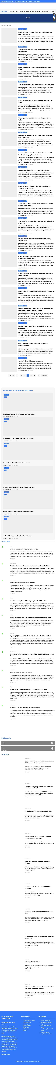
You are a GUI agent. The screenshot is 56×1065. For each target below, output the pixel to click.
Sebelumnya (12, 374)
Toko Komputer (13, 704)
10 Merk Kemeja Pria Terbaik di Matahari (21, 672)
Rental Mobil (27, 883)
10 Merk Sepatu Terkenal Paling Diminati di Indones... (18, 437)
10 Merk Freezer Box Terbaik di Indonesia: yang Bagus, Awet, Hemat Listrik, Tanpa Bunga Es (20, 1)
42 (39, 374)
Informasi (21, 29)
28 (21, 374)
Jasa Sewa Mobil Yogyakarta (32, 961)
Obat (6, 469)
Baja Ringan (52, 11)
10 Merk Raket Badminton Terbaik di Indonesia (16, 462)
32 (34, 374)
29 (24, 374)
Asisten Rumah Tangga (25, 11)
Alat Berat (12, 11)
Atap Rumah (45, 11)
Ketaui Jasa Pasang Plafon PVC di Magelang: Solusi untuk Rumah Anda (29, 600)
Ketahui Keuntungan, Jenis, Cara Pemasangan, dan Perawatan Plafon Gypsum (30, 617)
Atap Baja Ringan (36, 11)
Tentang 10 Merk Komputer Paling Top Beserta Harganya (25, 707)
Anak (17, 11)
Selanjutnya (44, 374)
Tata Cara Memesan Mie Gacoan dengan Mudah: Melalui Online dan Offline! (30, 565)
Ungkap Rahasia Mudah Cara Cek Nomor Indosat (17, 535)
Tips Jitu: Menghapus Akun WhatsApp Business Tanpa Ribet (36, 84)
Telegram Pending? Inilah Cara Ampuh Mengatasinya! (34, 170)
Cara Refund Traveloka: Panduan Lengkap (30, 360)
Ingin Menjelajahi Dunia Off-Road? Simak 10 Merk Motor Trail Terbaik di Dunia (30, 635)
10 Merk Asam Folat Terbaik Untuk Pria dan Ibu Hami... (19, 486)
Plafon (11, 545)
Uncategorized (27, 757)
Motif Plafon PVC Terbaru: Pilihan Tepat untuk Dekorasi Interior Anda (28, 688)
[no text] (28, 742)
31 (31, 374)
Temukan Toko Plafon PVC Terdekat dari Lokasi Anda (24, 548)
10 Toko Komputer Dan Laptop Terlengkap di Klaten (38, 810)
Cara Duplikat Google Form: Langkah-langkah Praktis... (19, 413)
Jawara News (24, 43)
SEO (26, 29)
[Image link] (26, 5)
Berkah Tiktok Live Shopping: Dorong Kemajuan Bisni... (19, 511)
